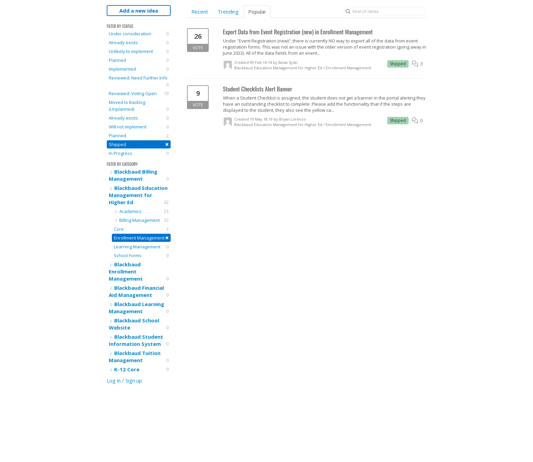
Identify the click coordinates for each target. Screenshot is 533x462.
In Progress (139, 153)
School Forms (141, 255)
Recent (199, 11)
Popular (257, 11)
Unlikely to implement (139, 51)
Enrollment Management (141, 238)
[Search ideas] (384, 11)
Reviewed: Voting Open (139, 93)
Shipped (139, 144)
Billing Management (141, 220)
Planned (139, 60)
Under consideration (139, 33)
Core (141, 229)
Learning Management (141, 246)
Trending (228, 11)
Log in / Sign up (124, 380)
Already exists (139, 42)
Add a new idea (138, 10)
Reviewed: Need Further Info (139, 81)
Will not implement (139, 126)
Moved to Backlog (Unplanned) (139, 105)
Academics (141, 211)
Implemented (139, 69)
